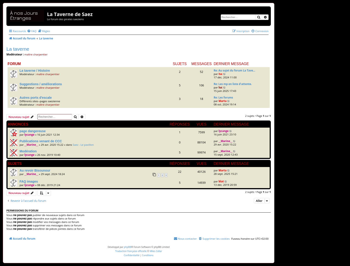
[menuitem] (31, 31)
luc (220, 87)
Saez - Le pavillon (83, 144)
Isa (220, 74)
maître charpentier (36, 54)
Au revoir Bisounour (35, 170)
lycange (29, 134)
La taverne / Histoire (35, 70)
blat (221, 181)
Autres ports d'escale (36, 97)
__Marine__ (31, 144)
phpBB (127, 247)
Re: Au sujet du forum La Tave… (234, 70)
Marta (222, 101)
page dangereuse (33, 131)
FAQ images (29, 181)
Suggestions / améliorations (41, 84)
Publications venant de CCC (41, 141)
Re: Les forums (223, 97)
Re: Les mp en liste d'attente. (233, 84)
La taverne (17, 49)
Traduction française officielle (131, 251)
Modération (28, 151)
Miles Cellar (156, 251)
